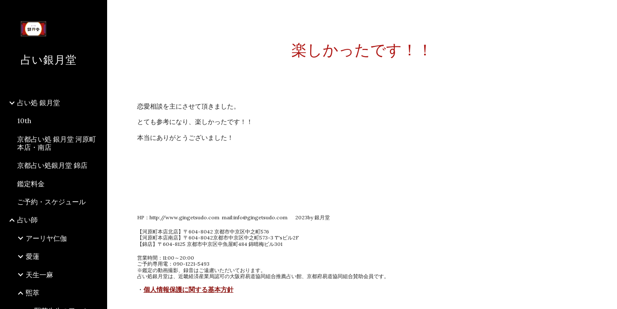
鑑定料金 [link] (31, 183)
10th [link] (24, 120)
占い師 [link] (27, 219)
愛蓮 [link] (32, 256)
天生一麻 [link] (39, 274)
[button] (606, 12)
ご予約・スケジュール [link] (51, 201)
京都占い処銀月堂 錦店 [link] (52, 165)
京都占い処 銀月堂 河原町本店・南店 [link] (56, 143)
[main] (362, 50)
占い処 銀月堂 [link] (38, 102)
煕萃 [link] (32, 292)
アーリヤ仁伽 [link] (46, 238)
